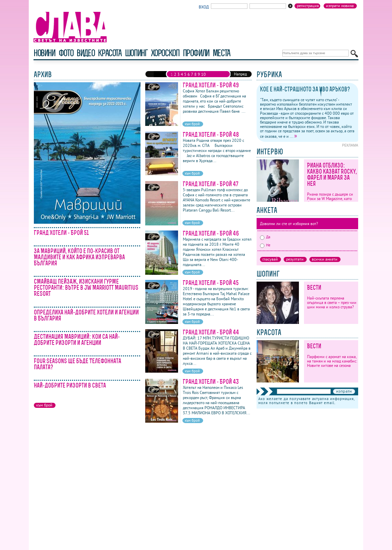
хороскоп (165, 53)
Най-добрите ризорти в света (70, 385)
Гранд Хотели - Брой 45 (211, 283)
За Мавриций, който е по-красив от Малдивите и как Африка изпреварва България (79, 257)
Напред (240, 73)
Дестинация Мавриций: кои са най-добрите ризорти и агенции (77, 340)
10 (203, 74)
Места (221, 53)
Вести (314, 287)
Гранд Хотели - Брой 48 (211, 134)
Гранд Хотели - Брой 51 (61, 233)
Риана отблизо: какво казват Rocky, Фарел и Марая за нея (332, 174)
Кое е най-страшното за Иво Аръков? (305, 89)
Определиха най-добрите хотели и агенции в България (86, 315)
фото (66, 53)
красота (109, 53)
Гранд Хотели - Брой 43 (211, 382)
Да (265, 237)
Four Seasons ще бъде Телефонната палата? (77, 364)
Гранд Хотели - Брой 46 (211, 233)
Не (265, 245)
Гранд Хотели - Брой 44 (211, 332)
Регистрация (308, 5)
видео (85, 53)
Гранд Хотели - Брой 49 (211, 85)
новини (44, 53)
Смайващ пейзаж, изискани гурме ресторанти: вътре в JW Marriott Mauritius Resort (86, 288)
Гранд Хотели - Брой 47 (210, 184)
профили (196, 53)
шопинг (136, 53)
